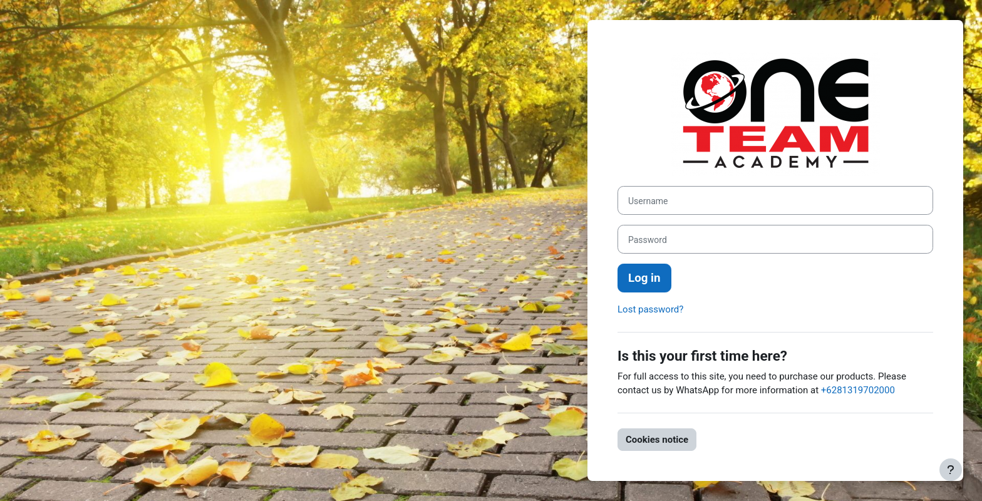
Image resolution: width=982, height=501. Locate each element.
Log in (644, 278)
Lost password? (650, 309)
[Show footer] (950, 469)
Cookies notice (657, 439)
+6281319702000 (858, 390)
